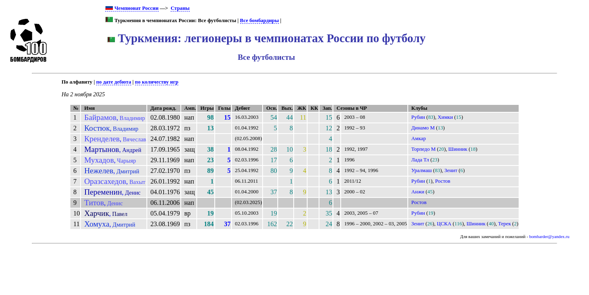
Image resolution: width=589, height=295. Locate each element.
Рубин (418, 117)
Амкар (418, 138)
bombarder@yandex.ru (549, 236)
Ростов (442, 181)
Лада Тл (420, 160)
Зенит (451, 170)
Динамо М (423, 128)
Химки (445, 117)
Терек (504, 224)
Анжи (418, 192)
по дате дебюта (113, 82)
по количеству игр (156, 82)
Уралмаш (421, 170)
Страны (180, 8)
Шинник (458, 149)
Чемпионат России (131, 8)
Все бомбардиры (259, 20)
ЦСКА (444, 224)
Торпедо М (423, 149)
